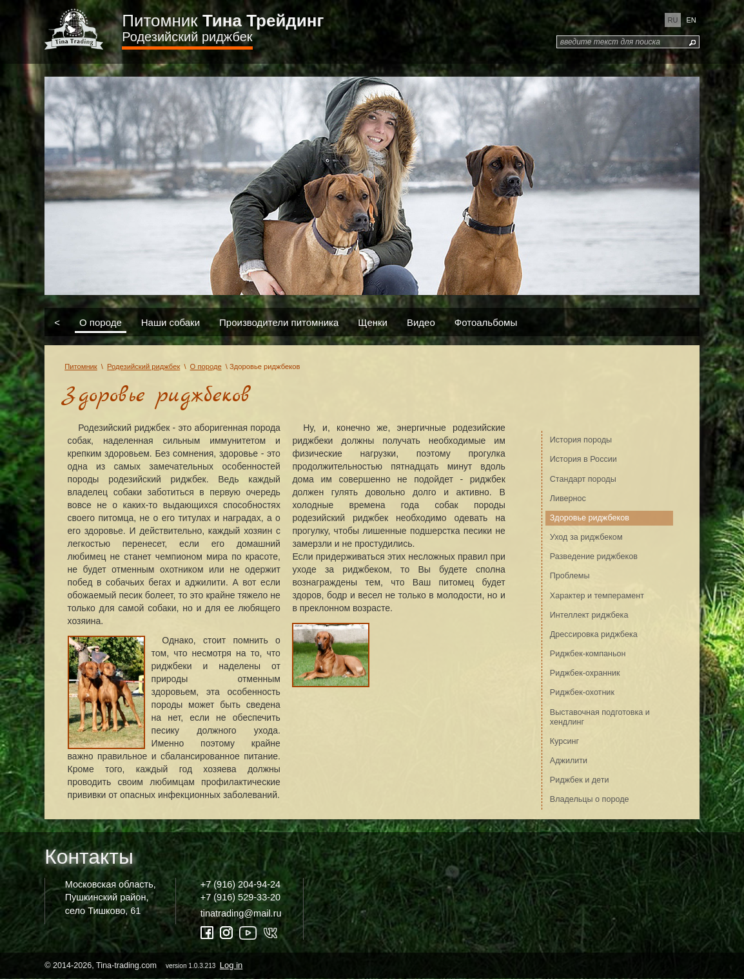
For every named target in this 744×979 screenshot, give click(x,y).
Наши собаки (170, 321)
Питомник (223, 20)
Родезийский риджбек (187, 37)
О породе (100, 321)
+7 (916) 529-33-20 (240, 897)
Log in (231, 965)
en (691, 20)
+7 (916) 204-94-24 (240, 884)
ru (673, 20)
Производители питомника (278, 321)
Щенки (372, 321)
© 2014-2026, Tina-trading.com (144, 965)
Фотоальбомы (486, 321)
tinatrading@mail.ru (241, 913)
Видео (421, 321)
